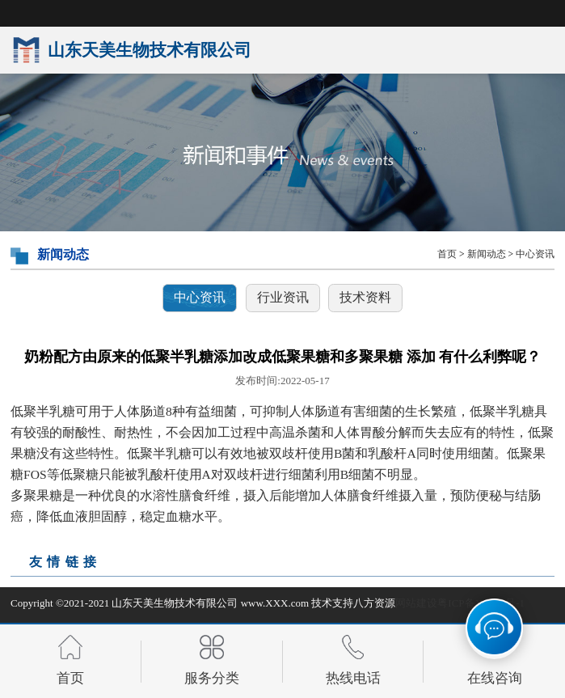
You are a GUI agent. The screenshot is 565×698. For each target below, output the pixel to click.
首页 (447, 254)
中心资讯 (535, 254)
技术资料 (365, 297)
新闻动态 (486, 254)
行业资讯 (283, 297)
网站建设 (416, 603)
